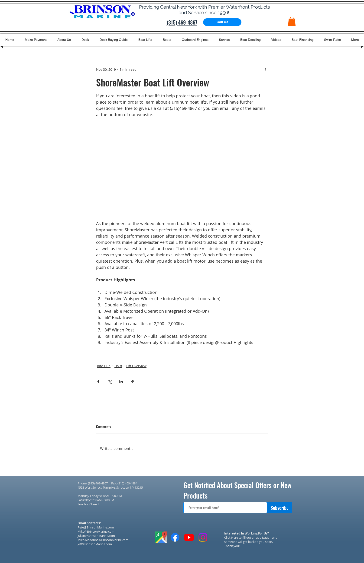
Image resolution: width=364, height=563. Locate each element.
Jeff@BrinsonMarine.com (95, 544)
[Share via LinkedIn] (121, 381)
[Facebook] (175, 537)
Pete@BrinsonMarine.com (96, 527)
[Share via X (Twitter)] (109, 381)
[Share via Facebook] (98, 381)
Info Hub (103, 366)
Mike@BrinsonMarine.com (96, 531)
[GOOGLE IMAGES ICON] (161, 537)
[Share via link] (132, 381)
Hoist (118, 366)
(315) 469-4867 (98, 483)
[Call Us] (222, 22)
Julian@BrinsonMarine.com (96, 536)
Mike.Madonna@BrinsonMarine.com (103, 540)
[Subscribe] (279, 507)
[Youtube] (189, 537)
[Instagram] (203, 537)
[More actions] (265, 69)
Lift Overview (136, 366)
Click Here (231, 537)
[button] (292, 21)
